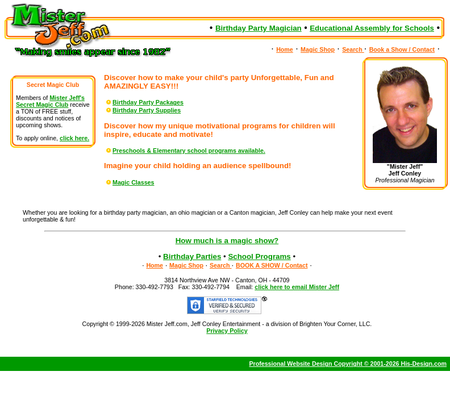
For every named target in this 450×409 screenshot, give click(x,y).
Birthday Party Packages (144, 102)
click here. (74, 138)
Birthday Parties (192, 256)
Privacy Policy (226, 330)
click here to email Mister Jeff (297, 286)
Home (284, 49)
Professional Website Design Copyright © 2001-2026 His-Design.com (348, 363)
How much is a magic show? (227, 240)
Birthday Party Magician (258, 28)
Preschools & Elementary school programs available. (184, 150)
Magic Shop (318, 49)
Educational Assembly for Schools (372, 28)
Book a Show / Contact (402, 49)
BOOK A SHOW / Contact (272, 265)
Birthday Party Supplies (142, 110)
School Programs (259, 256)
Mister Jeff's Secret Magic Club (50, 101)
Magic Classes (129, 182)
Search (353, 49)
